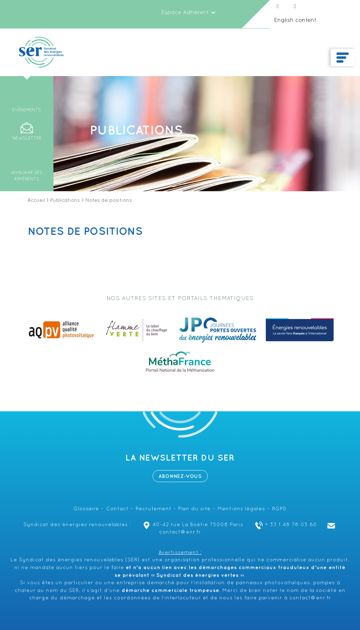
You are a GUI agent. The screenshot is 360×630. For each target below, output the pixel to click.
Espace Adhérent (188, 12)
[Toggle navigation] (342, 58)
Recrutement (154, 509)
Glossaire (86, 509)
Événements (26, 110)
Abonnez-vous (180, 476)
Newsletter (26, 138)
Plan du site (194, 509)
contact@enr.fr (310, 598)
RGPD (279, 509)
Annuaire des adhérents (27, 176)
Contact (117, 509)
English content (295, 20)
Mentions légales (241, 509)
